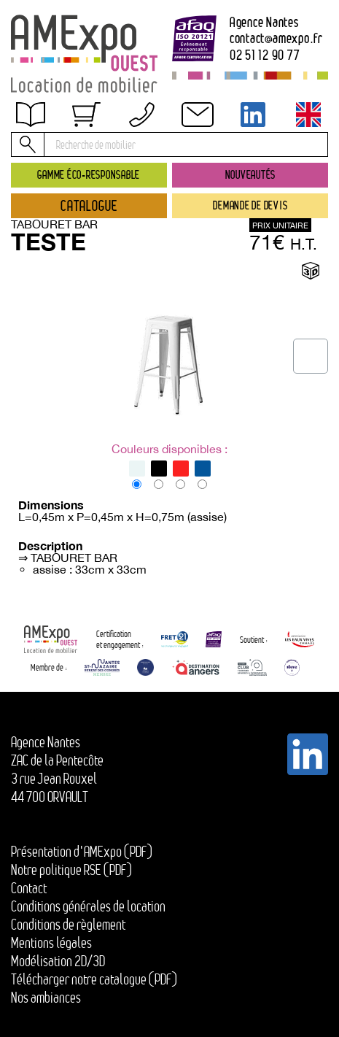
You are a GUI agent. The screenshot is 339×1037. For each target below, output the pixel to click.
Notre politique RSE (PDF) (71, 870)
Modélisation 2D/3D (58, 961)
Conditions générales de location (88, 906)
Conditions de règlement (82, 162)
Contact (42, 192)
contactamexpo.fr (276, 38)
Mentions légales (51, 943)
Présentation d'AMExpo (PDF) (81, 851)
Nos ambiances (46, 997)
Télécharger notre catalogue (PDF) (94, 979)
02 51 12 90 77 (265, 55)
